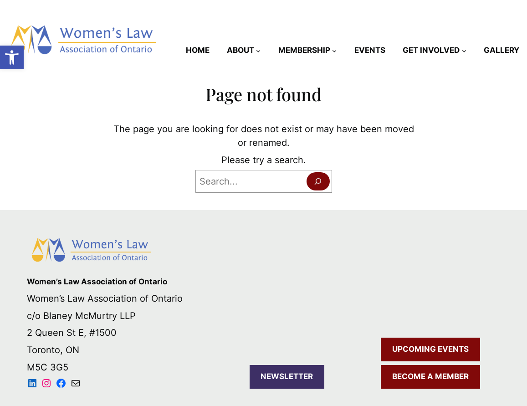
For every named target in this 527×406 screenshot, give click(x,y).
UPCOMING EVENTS (430, 349)
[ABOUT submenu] (258, 50)
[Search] (318, 181)
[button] (12, 57)
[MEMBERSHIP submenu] (334, 50)
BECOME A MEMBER (430, 376)
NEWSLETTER (287, 376)
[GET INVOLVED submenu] (464, 50)
